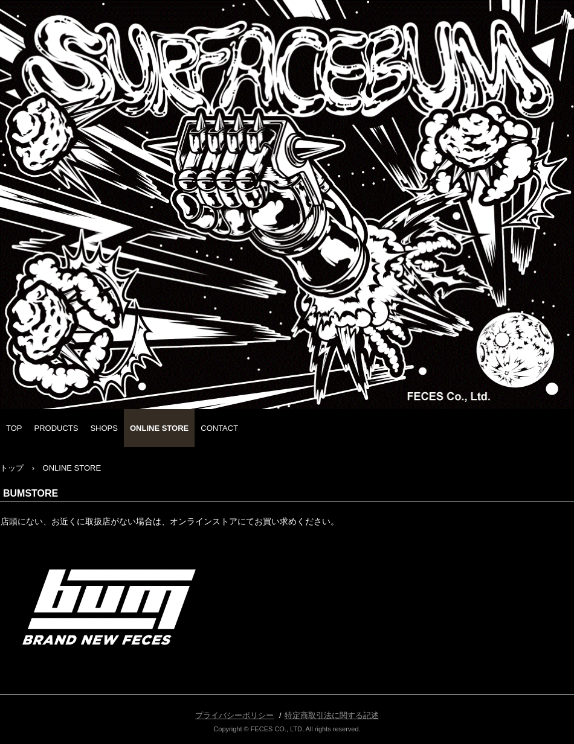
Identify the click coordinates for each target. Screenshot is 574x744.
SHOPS (104, 428)
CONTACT (219, 428)
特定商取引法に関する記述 (332, 715)
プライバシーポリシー (234, 715)
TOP (14, 428)
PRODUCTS (56, 428)
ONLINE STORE (159, 428)
